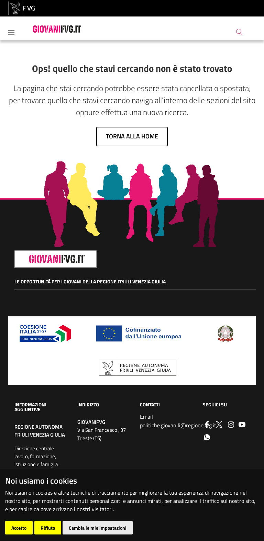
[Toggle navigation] (11, 31)
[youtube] (242, 424)
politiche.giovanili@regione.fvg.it (178, 425)
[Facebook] (207, 424)
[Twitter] (219, 424)
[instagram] (231, 424)
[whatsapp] (207, 436)
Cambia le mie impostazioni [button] (97, 527)
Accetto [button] (18, 527)
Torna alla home (132, 136)
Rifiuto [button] (48, 527)
